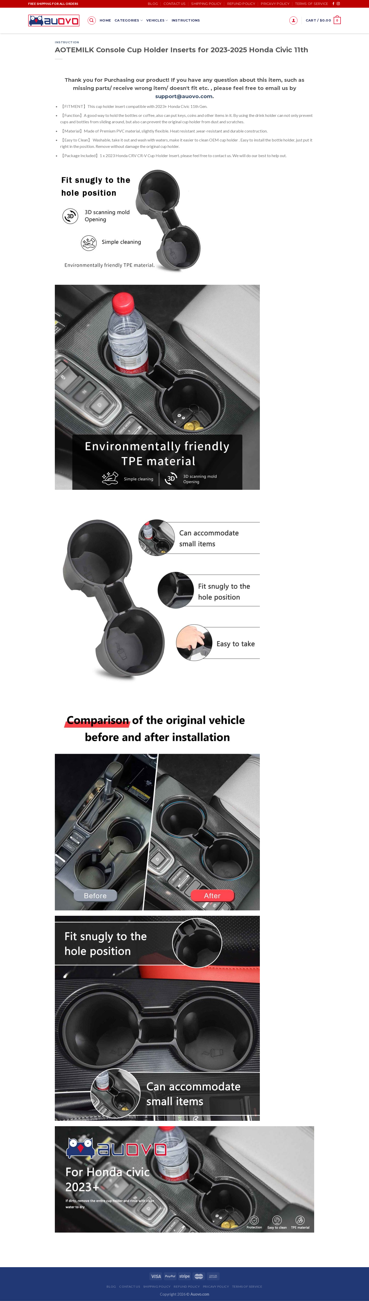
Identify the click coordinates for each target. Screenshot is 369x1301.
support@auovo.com (183, 96)
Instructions (186, 20)
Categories (129, 20)
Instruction (67, 42)
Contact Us (174, 4)
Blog (153, 4)
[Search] (92, 20)
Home (105, 20)
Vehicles (157, 20)
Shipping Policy (206, 4)
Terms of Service (311, 4)
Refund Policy (241, 4)
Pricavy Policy (275, 4)
